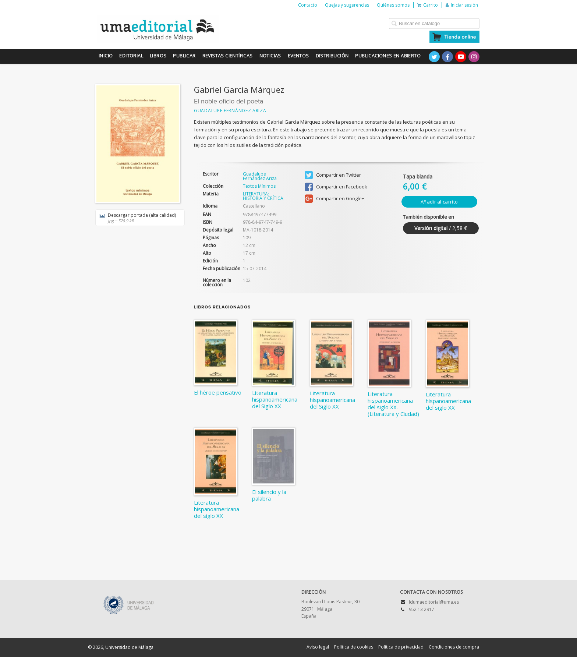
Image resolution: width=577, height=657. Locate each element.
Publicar (184, 56)
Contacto (307, 5)
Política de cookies (353, 647)
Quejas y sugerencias (347, 5)
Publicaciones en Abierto (388, 56)
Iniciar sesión (462, 5)
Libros (158, 56)
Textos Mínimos (259, 186)
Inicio (106, 56)
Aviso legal (318, 647)
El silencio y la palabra (269, 495)
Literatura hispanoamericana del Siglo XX (274, 399)
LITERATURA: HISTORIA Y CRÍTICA (263, 196)
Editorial (131, 56)
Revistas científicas (227, 56)
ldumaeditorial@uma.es (434, 602)
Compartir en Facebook (336, 187)
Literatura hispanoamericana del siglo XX (448, 401)
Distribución (332, 56)
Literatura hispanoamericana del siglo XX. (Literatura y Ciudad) (393, 403)
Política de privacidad (401, 647)
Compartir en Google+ (334, 199)
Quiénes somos (393, 5)
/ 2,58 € (440, 228)
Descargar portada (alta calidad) (137, 217)
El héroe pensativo (217, 392)
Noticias (270, 56)
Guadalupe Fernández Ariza (230, 110)
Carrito (427, 5)
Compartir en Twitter (333, 175)
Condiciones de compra (454, 647)
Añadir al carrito (439, 201)
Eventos (298, 56)
